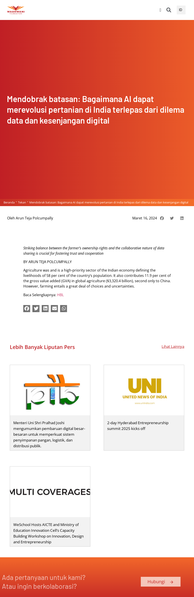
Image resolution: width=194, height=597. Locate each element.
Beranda (9, 202)
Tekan (22, 202)
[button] (169, 10)
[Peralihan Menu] (160, 10)
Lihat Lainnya (173, 346)
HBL (60, 294)
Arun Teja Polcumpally (34, 218)
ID (180, 10)
